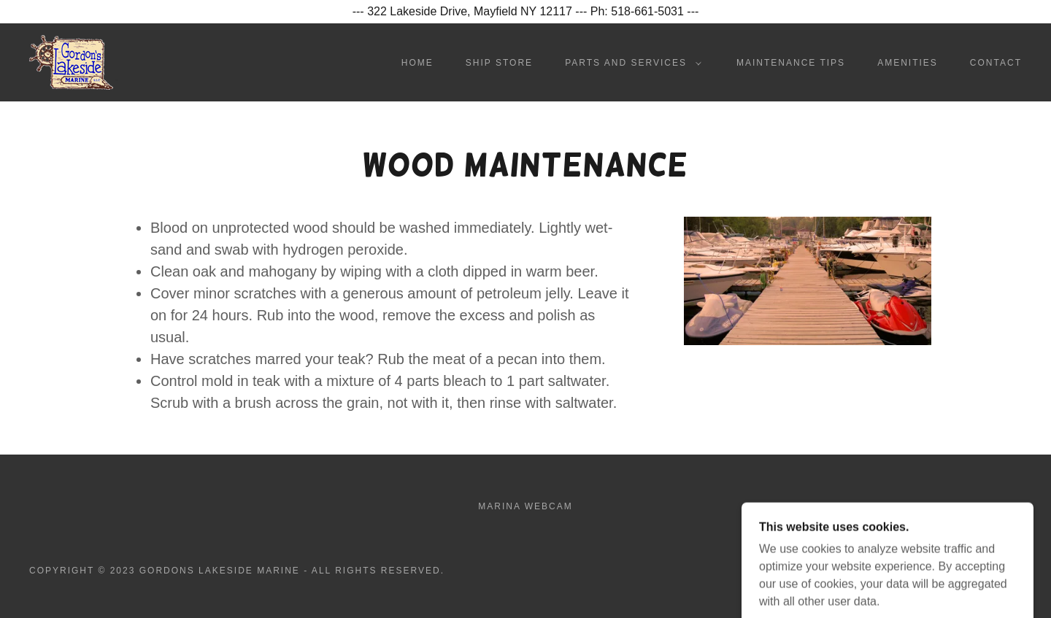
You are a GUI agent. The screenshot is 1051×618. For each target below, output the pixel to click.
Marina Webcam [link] (525, 506)
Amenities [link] (907, 63)
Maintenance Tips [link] (790, 63)
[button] (630, 63)
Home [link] (417, 63)
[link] (73, 61)
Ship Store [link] (499, 63)
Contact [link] (996, 63)
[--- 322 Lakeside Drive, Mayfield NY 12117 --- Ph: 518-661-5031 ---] (525, 11)
